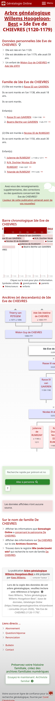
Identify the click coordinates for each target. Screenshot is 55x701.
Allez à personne (27, 482)
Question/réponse (15, 633)
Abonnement (13, 628)
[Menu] (47, 3)
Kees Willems (18, 577)
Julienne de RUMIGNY (18, 157)
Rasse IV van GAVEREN (19, 117)
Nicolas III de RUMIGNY (36, 133)
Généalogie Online (17, 3)
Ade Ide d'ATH (12, 66)
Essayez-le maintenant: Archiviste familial (27, 679)
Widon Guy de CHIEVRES (33, 62)
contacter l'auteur (40, 578)
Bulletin (10, 645)
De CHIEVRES (45, 540)
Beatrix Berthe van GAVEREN (22, 121)
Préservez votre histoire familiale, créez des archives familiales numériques (27, 668)
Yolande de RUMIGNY (18, 171)
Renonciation (13, 637)
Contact (10, 649)
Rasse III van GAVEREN (36, 86)
